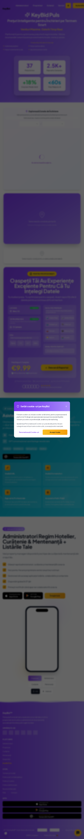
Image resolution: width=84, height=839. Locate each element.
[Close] (66, 406)
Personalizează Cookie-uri (29, 432)
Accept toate (55, 432)
